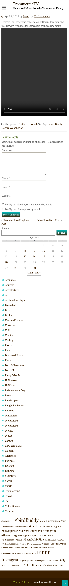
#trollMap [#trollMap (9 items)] (61, 540)
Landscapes (11, 400)
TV (6, 501)
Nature (9, 440)
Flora (8, 360)
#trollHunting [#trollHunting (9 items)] (50, 540)
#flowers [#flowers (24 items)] (24, 530)
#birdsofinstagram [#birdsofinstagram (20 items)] (56, 521)
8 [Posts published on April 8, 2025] (25, 250)
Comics (9, 335)
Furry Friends (12, 375)
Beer (7, 310)
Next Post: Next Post (48, 220)
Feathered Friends (28, 124)
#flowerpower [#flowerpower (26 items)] (9, 530)
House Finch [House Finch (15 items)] (30, 553)
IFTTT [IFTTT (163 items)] (43, 553)
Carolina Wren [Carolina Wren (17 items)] (58, 543)
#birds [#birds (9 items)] (42, 521)
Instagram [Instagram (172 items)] (11, 559)
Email (6, 187)
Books (8, 315)
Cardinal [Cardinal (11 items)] (45, 544)
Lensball (9, 410)
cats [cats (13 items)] (11, 547)
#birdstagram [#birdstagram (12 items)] (7, 526)
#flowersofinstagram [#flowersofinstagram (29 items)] (43, 530)
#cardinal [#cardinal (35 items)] (35, 526)
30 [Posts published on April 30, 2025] (34, 268)
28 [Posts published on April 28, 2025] (15, 268)
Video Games (12, 506)
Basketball (10, 305)
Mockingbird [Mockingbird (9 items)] (40, 561)
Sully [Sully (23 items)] (62, 560)
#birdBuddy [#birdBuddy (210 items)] (27, 520)
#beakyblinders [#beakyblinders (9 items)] (7, 521)
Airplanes (10, 280)
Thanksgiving (12, 491)
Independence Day (15, 390)
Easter (8, 345)
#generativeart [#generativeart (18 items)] (30, 535)
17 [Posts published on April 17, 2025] (44, 256)
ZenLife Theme (22, 582)
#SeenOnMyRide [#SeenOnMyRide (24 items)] (33, 539)
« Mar (30, 272)
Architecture (12, 290)
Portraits (9, 460)
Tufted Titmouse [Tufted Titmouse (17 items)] (32, 565)
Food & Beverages (14, 365)
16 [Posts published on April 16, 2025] (34, 256)
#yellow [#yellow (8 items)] (23, 544)
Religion (9, 465)
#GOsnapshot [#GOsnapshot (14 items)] (46, 535)
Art (7, 295)
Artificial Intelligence (16, 300)
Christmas (10, 325)
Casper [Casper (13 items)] (4, 547)
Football (9, 370)
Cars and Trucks (14, 320)
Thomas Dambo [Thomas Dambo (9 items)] (17, 565)
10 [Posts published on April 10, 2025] (43, 250)
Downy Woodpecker (12, 127)
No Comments (42, 16)
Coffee (8, 330)
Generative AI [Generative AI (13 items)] (7, 553)
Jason (26, 16)
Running (9, 470)
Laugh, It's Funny (14, 405)
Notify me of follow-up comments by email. (28, 204)
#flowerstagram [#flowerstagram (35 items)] (11, 535)
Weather (9, 511)
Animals (9, 285)
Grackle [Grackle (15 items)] (19, 553)
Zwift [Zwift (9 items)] (62, 565)
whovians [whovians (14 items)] (47, 565)
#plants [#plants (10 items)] (19, 540)
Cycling (9, 340)
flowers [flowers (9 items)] (51, 548)
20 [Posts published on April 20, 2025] (6, 262)
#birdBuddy (55, 124)
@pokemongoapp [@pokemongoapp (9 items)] (34, 544)
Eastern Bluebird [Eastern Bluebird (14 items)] (39, 547)
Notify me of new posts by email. (22, 209)
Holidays (10, 385)
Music (8, 435)
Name (6, 178)
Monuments (11, 420)
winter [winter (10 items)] (55, 565)
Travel (8, 496)
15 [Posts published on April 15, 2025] (25, 256)
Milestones (11, 415)
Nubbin (9, 450)
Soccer (8, 480)
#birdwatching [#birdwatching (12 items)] (21, 526)
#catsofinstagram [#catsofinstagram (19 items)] (52, 526)
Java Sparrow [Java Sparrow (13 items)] (28, 560)
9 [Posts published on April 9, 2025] (34, 250)
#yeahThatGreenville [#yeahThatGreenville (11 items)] (10, 544)
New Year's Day (13, 445)
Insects (8, 395)
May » (38, 272)
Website (6, 195)
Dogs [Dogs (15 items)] (27, 547)
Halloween (11, 380)
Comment (8, 150)
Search (5, 228)
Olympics (10, 455)
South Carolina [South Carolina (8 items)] (52, 561)
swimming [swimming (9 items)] (5, 565)
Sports (8, 486)
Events (8, 350)
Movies (9, 430)
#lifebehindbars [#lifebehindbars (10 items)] (7, 540)
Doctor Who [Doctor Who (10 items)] (19, 548)
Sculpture (10, 475)
